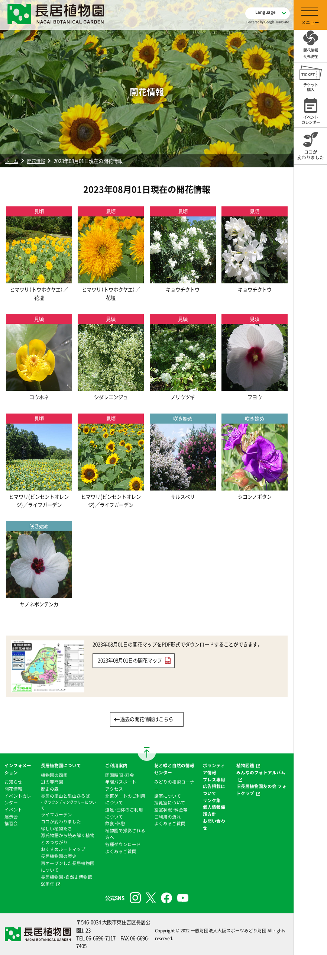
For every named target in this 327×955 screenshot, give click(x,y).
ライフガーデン (56, 814)
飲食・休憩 (115, 823)
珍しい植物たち (56, 828)
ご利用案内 (116, 765)
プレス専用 (214, 779)
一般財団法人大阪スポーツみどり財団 (228, 930)
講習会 (11, 823)
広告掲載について (214, 790)
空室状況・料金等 (171, 809)
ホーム (12, 160)
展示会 (11, 816)
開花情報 (38, 160)
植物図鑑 (245, 765)
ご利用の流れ (167, 816)
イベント (13, 809)
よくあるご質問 (120, 851)
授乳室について (169, 802)
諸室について (167, 795)
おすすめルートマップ (63, 849)
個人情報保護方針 (214, 810)
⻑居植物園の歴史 (59, 856)
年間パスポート (120, 781)
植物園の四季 (54, 775)
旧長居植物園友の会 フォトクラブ (261, 790)
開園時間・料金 (119, 775)
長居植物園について (61, 765)
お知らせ (13, 781)
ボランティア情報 (214, 769)
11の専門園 (52, 781)
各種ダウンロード (123, 844)
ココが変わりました (61, 821)
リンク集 (212, 800)
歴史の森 (50, 788)
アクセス (114, 788)
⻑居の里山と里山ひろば (65, 795)
